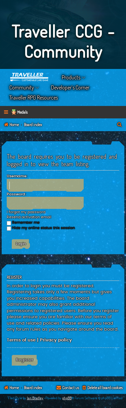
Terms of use (21, 340)
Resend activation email (29, 217)
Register (25, 360)
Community (21, 87)
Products (71, 77)
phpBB (67, 398)
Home (29, 77)
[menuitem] (120, 124)
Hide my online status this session (41, 228)
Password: (16, 194)
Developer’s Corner (70, 87)
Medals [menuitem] (22, 112)
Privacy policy (56, 340)
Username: (17, 176)
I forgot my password (26, 212)
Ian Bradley (35, 398)
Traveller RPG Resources (33, 97)
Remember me (23, 222)
